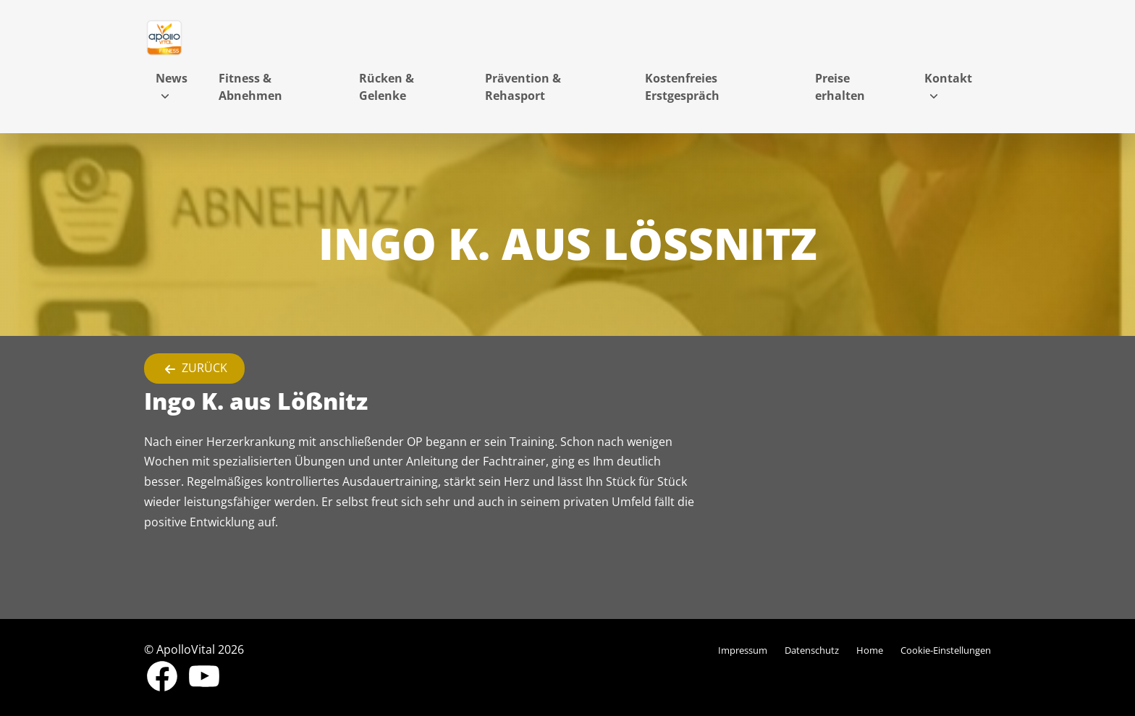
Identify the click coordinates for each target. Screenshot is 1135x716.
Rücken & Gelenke (386, 87)
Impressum (742, 650)
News (171, 78)
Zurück (194, 369)
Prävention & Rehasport (523, 87)
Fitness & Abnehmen (250, 87)
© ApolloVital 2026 (194, 649)
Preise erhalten (840, 87)
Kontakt (948, 78)
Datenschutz (812, 650)
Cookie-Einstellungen (945, 650)
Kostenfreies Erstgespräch (682, 87)
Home (869, 650)
